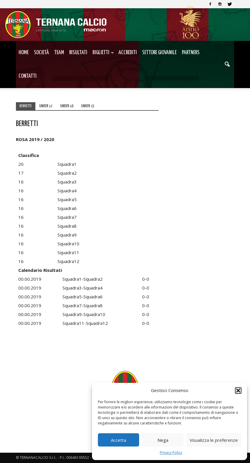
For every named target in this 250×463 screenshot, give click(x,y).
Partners (191, 52)
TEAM (59, 52)
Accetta (118, 440)
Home (24, 52)
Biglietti (103, 52)
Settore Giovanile (159, 52)
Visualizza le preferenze (214, 440)
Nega (162, 440)
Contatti (28, 76)
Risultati (78, 52)
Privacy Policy (171, 452)
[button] (238, 390)
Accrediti (128, 52)
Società (41, 52)
